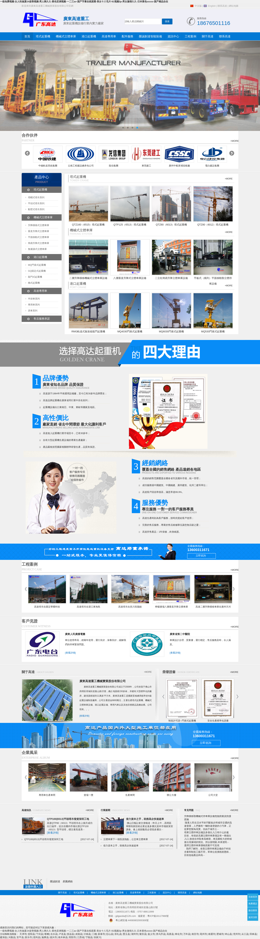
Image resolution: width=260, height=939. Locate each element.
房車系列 (32, 310)
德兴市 (53, 937)
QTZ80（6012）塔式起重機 (213, 224)
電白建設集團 (212, 165)
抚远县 (70, 934)
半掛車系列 (34, 298)
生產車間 (130, 795)
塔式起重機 (43, 36)
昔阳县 (31, 934)
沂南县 (87, 934)
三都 (94, 934)
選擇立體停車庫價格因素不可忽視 (201, 845)
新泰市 (101, 934)
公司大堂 (213, 795)
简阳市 (72, 937)
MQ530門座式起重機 (213, 331)
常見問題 (189, 810)
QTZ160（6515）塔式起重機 (88, 224)
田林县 (253, 934)
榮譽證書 (169, 672)
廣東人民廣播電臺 (75, 634)
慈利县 (36, 937)
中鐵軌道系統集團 (47, 165)
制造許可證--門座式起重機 (182, 720)
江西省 (80, 937)
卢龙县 (62, 934)
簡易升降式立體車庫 (38, 243)
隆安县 (142, 934)
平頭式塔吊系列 (36, 203)
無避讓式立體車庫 (37, 249)
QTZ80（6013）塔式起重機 (171, 224)
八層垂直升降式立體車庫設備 (129, 278)
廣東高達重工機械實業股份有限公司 (102, 681)
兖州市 (236, 934)
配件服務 (127, 36)
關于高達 (207, 36)
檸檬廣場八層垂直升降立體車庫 (171, 606)
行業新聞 (105, 810)
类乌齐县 (160, 934)
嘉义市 (151, 934)
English (212, 6)
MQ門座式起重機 (37, 265)
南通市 (211, 934)
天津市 (23, 934)
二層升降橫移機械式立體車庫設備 (88, 278)
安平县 (20, 937)
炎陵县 (78, 934)
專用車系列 (34, 304)
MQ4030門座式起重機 (129, 331)
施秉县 (45, 937)
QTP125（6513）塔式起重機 (129, 224)
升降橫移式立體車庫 (38, 225)
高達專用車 (109, 36)
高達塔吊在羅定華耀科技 (47, 606)
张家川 (97, 937)
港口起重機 (89, 36)
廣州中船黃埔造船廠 (179, 165)
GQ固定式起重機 (37, 271)
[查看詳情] (70, 652)
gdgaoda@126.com (125, 916)
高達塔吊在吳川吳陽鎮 (130, 606)
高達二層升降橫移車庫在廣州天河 (213, 606)
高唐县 (170, 934)
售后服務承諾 (42, 318)
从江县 (244, 934)
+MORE (234, 141)
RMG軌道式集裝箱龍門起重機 (88, 331)
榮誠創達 (55, 881)
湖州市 (134, 934)
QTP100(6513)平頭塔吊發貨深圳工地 (68, 818)
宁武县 (39, 934)
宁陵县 (88, 937)
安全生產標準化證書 (218, 720)
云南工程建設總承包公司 (81, 165)
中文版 (198, 6)
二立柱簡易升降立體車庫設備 (171, 278)
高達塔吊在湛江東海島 (88, 606)
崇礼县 (118, 934)
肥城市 (220, 934)
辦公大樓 (171, 795)
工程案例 (190, 36)
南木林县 (63, 937)
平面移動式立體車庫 (38, 237)
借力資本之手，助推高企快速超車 (145, 818)
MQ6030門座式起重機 (171, 331)
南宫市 (195, 934)
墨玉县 (126, 934)
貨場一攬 (88, 795)
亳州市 (203, 934)
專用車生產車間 (47, 795)
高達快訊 (26, 810)
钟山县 (228, 934)
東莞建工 (146, 165)
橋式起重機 (34, 282)
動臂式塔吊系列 (36, 209)
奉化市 (178, 934)
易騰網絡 (68, 881)
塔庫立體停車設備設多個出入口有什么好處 (206, 832)
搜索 (167, 21)
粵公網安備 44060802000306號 (132, 920)
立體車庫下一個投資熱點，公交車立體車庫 (125, 839)
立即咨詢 (201, 555)
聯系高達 (222, 6)
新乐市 (28, 937)
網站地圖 (233, 6)
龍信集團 (113, 165)
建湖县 (3, 937)
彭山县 (109, 934)
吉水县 (53, 934)
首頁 (27, 36)
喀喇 (46, 934)
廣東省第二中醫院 (180, 634)
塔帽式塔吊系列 (36, 197)
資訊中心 (173, 36)
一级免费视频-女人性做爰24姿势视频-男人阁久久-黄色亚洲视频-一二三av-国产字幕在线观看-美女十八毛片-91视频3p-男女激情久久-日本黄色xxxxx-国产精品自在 (84, 1)
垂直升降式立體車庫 (38, 231)
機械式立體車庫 (66, 36)
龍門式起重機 (35, 277)
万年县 (186, 934)
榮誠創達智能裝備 (150, 36)
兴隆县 (11, 937)
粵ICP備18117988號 (158, 916)
